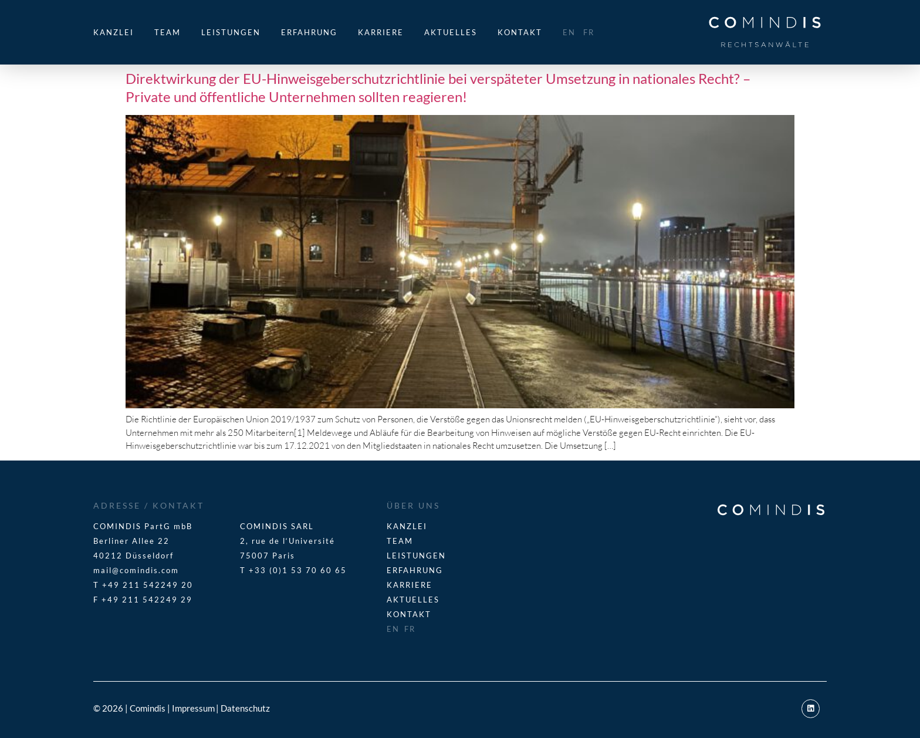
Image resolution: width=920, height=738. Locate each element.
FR (588, 32)
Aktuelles (450, 32)
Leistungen (231, 32)
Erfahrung (309, 32)
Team (167, 32)
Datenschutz (245, 708)
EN (569, 32)
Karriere (381, 32)
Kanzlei (113, 32)
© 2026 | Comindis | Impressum (154, 708)
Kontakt (520, 32)
